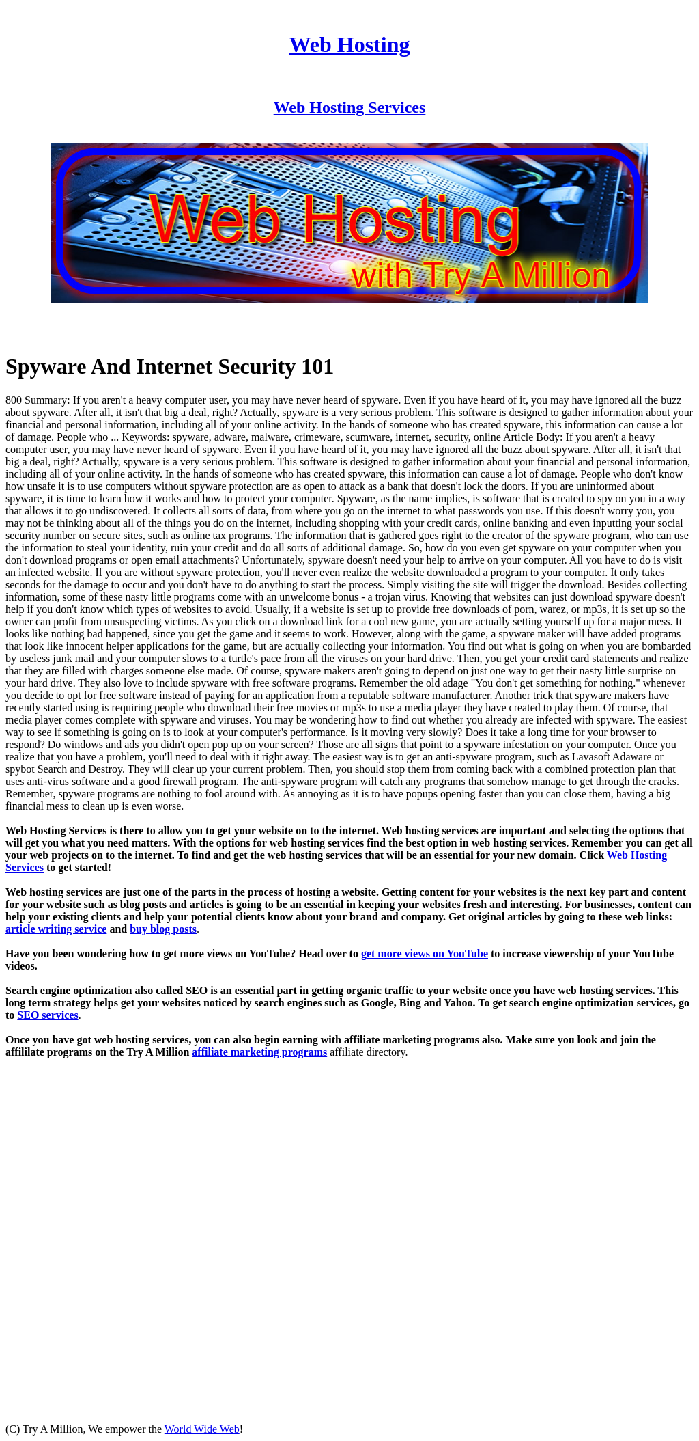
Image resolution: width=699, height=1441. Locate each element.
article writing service (55, 929)
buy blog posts (163, 929)
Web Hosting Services (350, 107)
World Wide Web (202, 1429)
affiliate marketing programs (259, 1052)
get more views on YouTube (424, 953)
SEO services (47, 1015)
